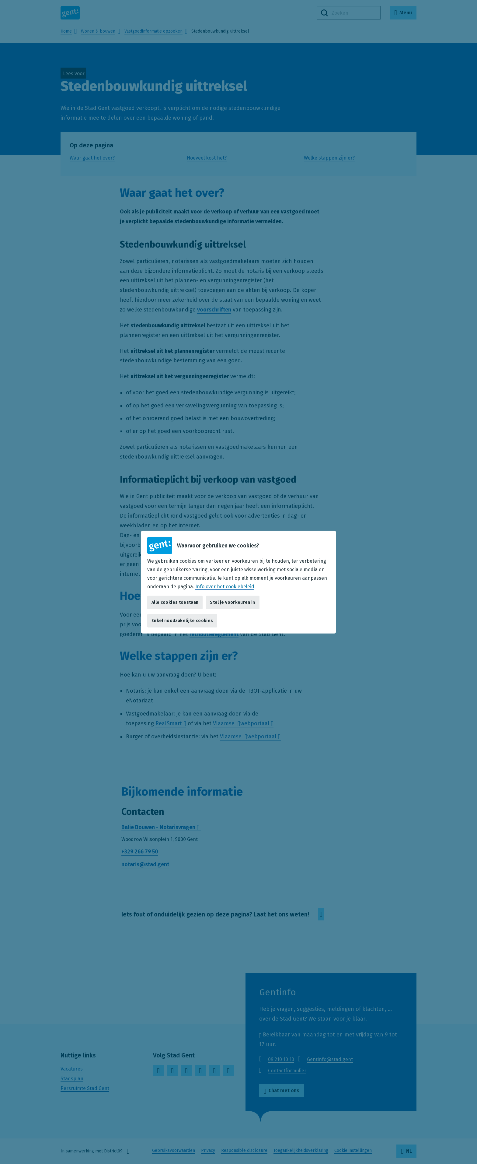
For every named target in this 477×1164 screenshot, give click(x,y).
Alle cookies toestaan (174, 602)
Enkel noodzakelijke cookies (182, 620)
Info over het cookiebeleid (224, 586)
